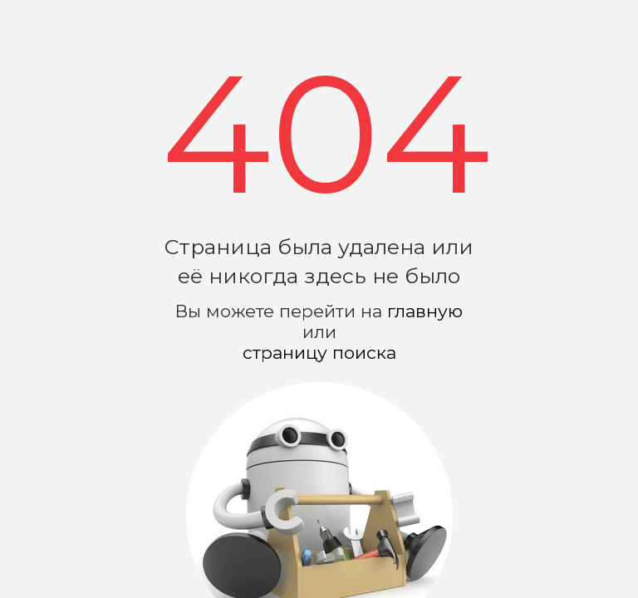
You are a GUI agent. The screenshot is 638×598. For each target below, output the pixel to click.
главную (425, 311)
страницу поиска (319, 352)
